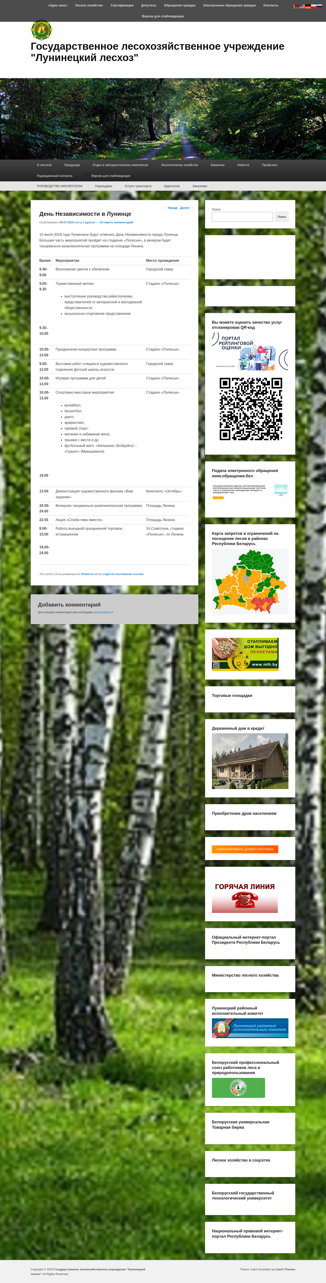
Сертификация (122, 5)
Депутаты (148, 5)
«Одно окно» (57, 5)
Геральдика (103, 186)
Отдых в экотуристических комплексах (120, 165)
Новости (243, 165)
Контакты (271, 5)
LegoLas (89, 222)
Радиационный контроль (54, 176)
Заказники (199, 186)
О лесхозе (44, 165)
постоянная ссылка (129, 574)
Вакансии (218, 165)
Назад (170, 208)
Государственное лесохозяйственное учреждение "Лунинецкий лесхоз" (157, 51)
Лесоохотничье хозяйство (179, 165)
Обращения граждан (179, 5)
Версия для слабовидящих (163, 16)
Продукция (72, 165)
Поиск (216, 209)
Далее (186, 208)
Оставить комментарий (116, 222)
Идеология (172, 186)
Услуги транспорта (138, 186)
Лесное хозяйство (89, 5)
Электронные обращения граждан (229, 5)
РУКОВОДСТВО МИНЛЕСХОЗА (60, 186)
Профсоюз (269, 165)
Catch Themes (285, 1269)
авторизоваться (103, 612)
